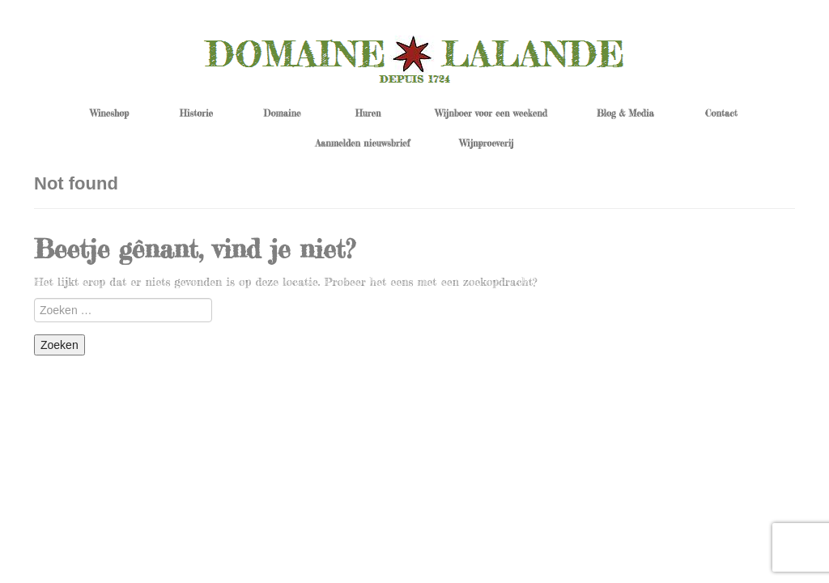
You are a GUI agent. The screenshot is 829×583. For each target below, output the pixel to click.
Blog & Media (625, 113)
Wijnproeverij (487, 143)
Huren (368, 113)
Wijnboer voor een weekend (491, 113)
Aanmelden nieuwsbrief (363, 143)
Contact (721, 113)
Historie (196, 113)
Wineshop (109, 113)
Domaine (282, 113)
